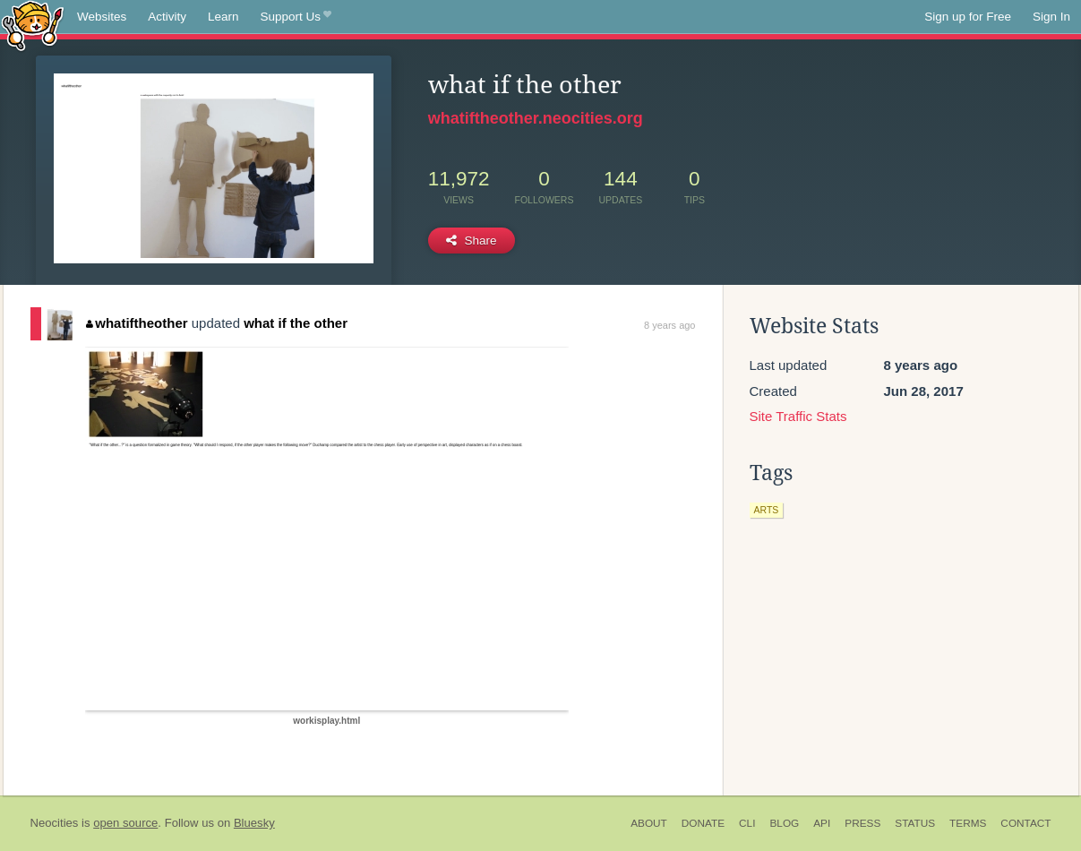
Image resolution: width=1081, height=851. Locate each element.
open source (125, 823)
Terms (967, 823)
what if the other (295, 323)
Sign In (1051, 16)
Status (915, 823)
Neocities (54, 823)
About (649, 823)
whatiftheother (137, 323)
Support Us (296, 17)
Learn (223, 16)
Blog (784, 823)
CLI (747, 823)
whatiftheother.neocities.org (535, 118)
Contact (1025, 823)
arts (766, 509)
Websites (101, 16)
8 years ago (669, 325)
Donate (703, 823)
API (821, 823)
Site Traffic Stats (798, 416)
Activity (167, 16)
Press (862, 823)
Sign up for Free (967, 16)
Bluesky (254, 823)
